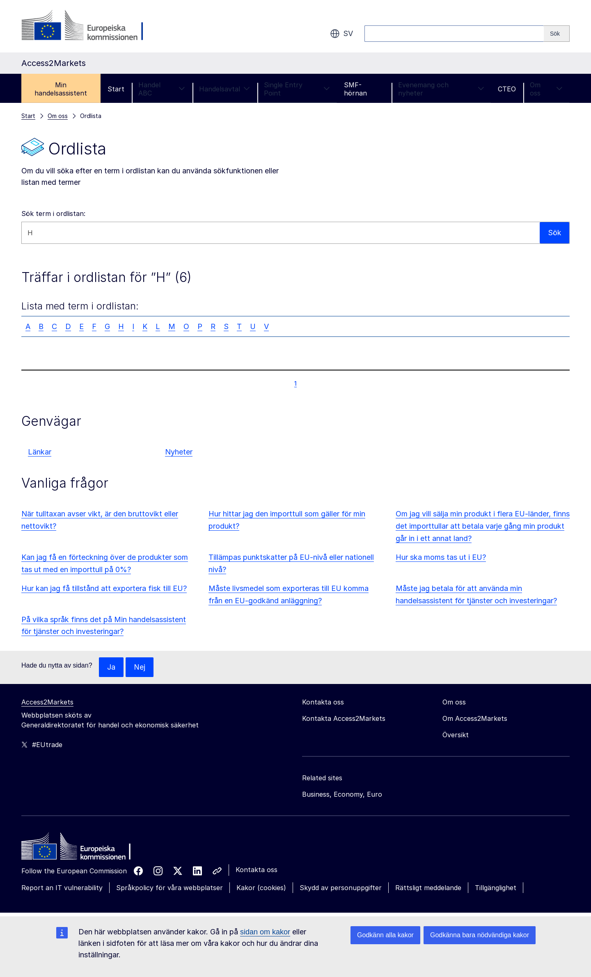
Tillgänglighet (495, 888)
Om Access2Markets (474, 718)
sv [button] (341, 34)
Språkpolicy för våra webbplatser (169, 888)
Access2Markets (47, 702)
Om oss (546, 89)
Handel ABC (161, 89)
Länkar (39, 452)
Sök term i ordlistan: (53, 213)
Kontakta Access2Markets (343, 718)
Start (116, 89)
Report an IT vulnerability (62, 888)
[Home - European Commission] (80, 848)
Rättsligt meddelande (428, 888)
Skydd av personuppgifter (341, 888)
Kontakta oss (256, 870)
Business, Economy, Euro (342, 794)
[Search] (557, 33)
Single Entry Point (297, 89)
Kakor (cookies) (261, 888)
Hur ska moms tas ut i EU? (441, 557)
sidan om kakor (265, 932)
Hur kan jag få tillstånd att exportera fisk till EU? (104, 588)
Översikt (455, 735)
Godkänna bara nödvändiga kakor (479, 935)
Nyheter (178, 452)
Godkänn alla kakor (385, 935)
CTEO (507, 89)
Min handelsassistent (60, 89)
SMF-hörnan (355, 89)
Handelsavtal (224, 89)
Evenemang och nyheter (441, 89)
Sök (554, 232)
